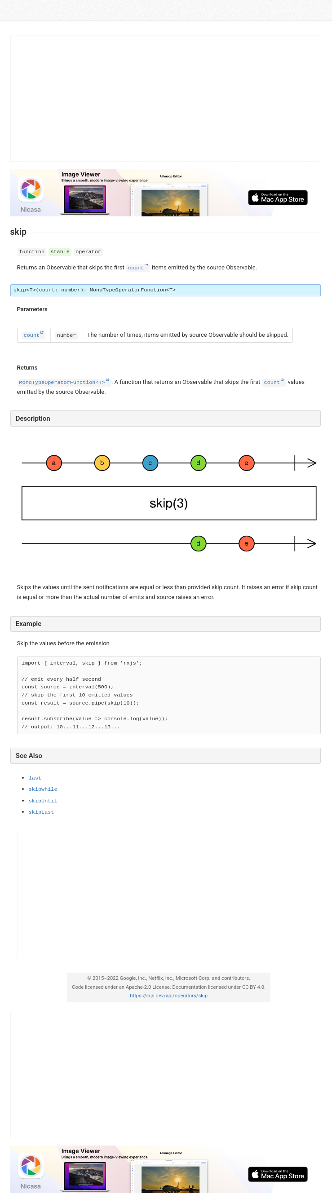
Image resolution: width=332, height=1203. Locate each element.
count (136, 268)
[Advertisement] (166, 98)
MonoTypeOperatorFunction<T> (62, 382)
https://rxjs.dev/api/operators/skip (169, 996)
